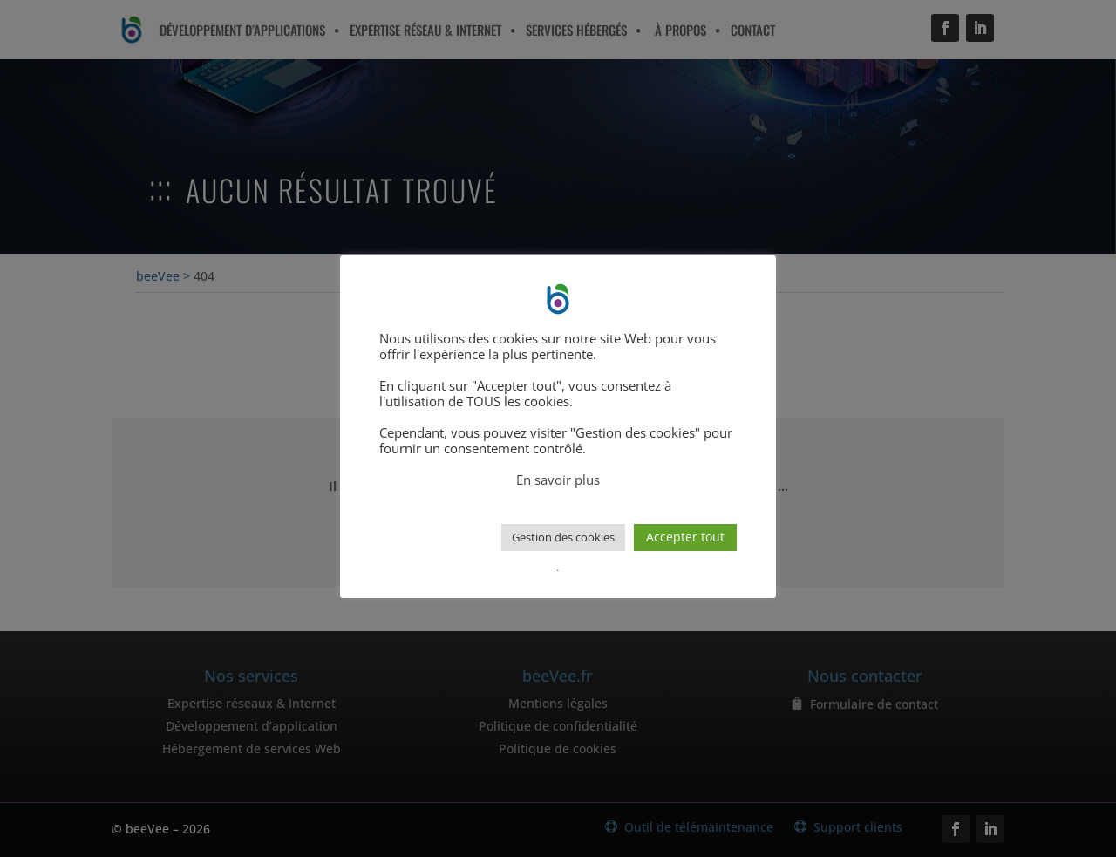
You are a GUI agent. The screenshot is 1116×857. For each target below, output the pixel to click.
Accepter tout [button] (685, 536)
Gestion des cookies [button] (563, 537)
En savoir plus (558, 479)
